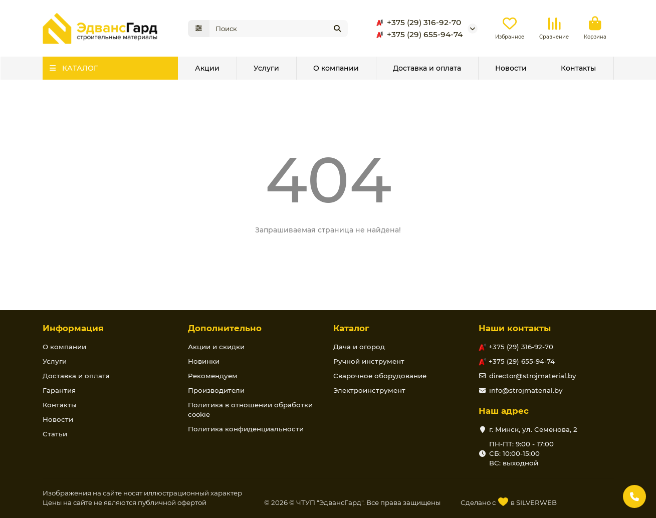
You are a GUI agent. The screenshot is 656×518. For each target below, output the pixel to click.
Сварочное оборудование (379, 376)
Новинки (204, 361)
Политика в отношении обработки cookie (250, 409)
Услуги (266, 68)
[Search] (278, 28)
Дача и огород (359, 347)
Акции (207, 68)
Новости (511, 68)
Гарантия (59, 390)
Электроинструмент (369, 390)
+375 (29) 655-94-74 (418, 34)
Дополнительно (225, 328)
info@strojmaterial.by (525, 390)
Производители (216, 390)
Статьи (55, 434)
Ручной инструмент (368, 361)
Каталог (351, 328)
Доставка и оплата (427, 68)
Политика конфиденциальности (246, 429)
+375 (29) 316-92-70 (417, 22)
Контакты (578, 68)
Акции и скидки (216, 347)
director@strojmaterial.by (532, 376)
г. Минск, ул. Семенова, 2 (533, 429)
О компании (336, 68)
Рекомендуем (213, 376)
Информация (73, 328)
